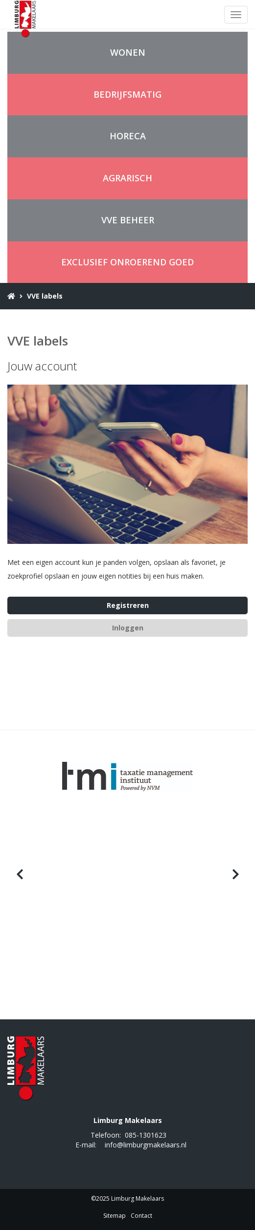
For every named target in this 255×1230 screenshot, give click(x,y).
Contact (141, 1215)
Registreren (128, 605)
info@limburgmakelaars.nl (145, 1144)
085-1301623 (145, 1135)
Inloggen (127, 627)
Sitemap (114, 1215)
